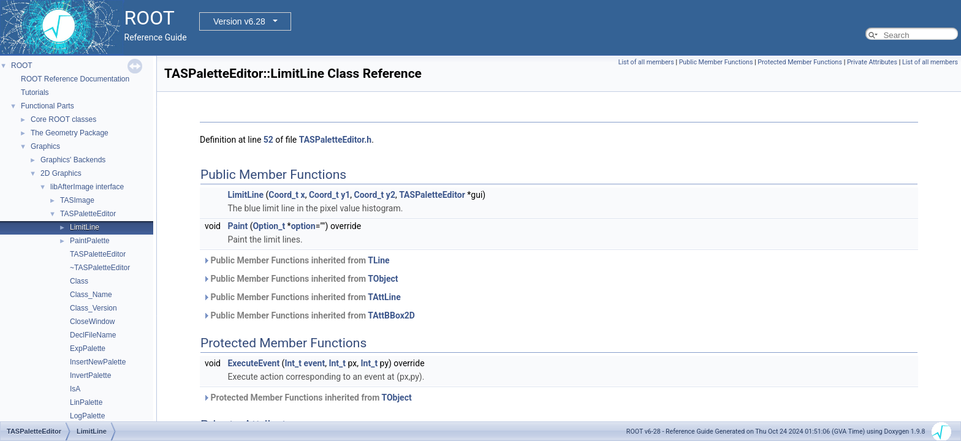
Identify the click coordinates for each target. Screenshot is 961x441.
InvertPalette (90, 375)
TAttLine (384, 297)
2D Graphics (61, 173)
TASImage (77, 200)
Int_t (293, 363)
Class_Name (91, 294)
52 (268, 140)
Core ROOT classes (63, 119)
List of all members (646, 62)
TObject (383, 279)
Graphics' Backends (72, 160)
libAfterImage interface (87, 187)
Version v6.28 (239, 21)
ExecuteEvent (253, 363)
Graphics (45, 146)
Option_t (269, 226)
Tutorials (35, 92)
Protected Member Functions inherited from (307, 397)
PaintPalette (90, 240)
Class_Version (93, 308)
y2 (390, 195)
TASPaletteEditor (88, 213)
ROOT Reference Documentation (75, 79)
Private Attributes (872, 62)
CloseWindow (92, 321)
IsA (75, 389)
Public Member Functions (716, 62)
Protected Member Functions (800, 62)
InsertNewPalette (98, 362)
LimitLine (84, 227)
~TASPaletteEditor (100, 267)
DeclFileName (93, 335)
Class (79, 281)
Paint (237, 226)
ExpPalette (87, 348)
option (303, 226)
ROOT (21, 65)
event (314, 363)
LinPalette (86, 402)
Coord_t (283, 195)
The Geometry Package (69, 133)
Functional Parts (47, 106)
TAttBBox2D (391, 315)
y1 (345, 195)
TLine (378, 260)
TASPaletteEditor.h (335, 140)
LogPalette (87, 416)
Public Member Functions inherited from (296, 260)
